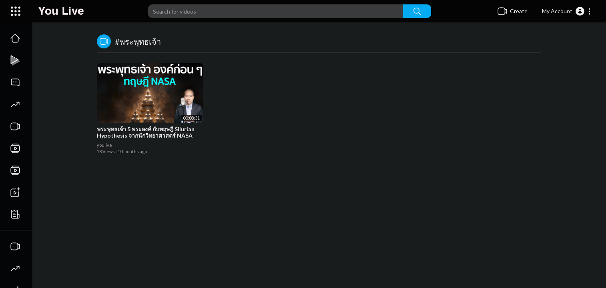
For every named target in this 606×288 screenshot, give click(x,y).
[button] (567, 11)
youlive (104, 145)
